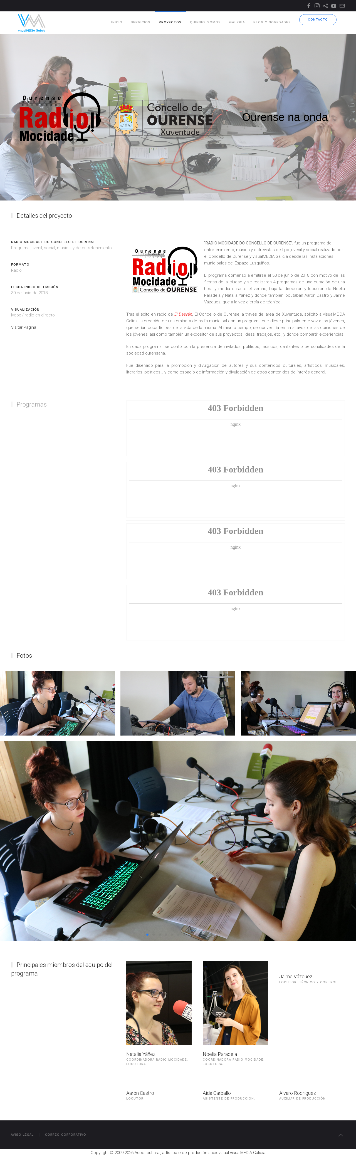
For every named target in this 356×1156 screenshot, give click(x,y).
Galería (237, 22)
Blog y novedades (272, 22)
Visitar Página (23, 327)
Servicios (140, 22)
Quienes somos (205, 22)
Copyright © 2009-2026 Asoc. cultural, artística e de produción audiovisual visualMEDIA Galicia (178, 1152)
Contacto (318, 19)
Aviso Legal (20, 1135)
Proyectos (170, 22)
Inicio (116, 22)
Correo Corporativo (64, 1135)
